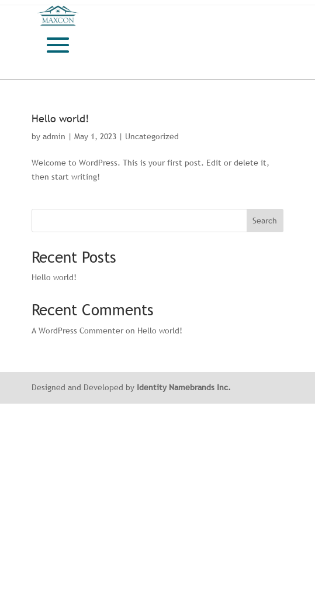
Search (264, 220)
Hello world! (60, 118)
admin (54, 136)
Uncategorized (152, 136)
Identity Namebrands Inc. (184, 387)
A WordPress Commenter (77, 330)
